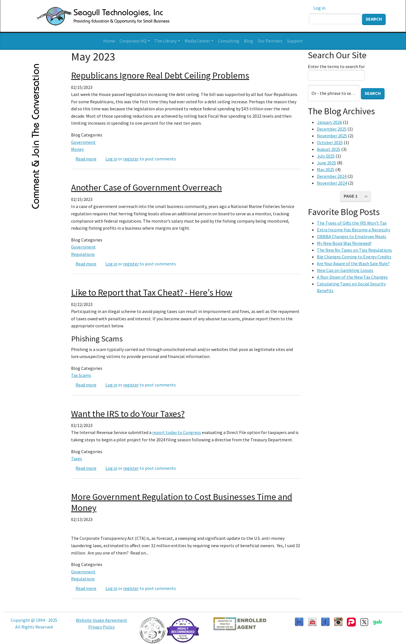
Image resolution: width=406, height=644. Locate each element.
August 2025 (328, 149)
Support (295, 41)
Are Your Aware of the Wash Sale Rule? (353, 263)
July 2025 (326, 156)
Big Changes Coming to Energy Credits (354, 257)
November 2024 (332, 183)
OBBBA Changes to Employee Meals (351, 236)
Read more (86, 159)
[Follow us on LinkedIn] (299, 621)
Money (77, 149)
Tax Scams (81, 375)
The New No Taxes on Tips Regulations (354, 250)
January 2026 (329, 122)
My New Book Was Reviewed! (344, 243)
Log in (319, 8)
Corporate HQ (133, 41)
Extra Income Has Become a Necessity (353, 229)
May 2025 (325, 169)
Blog (248, 41)
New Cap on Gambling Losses (345, 270)
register (131, 159)
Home (109, 41)
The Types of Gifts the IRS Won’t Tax (352, 223)
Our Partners (270, 41)
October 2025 (330, 142)
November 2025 (332, 135)
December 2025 (332, 129)
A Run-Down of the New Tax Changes (352, 277)
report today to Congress (176, 432)
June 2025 (326, 163)
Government (83, 142)
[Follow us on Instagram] (338, 621)
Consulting (228, 41)
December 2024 (332, 176)
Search (374, 19)
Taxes (76, 458)
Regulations (83, 254)
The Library (165, 41)
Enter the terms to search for (336, 66)
